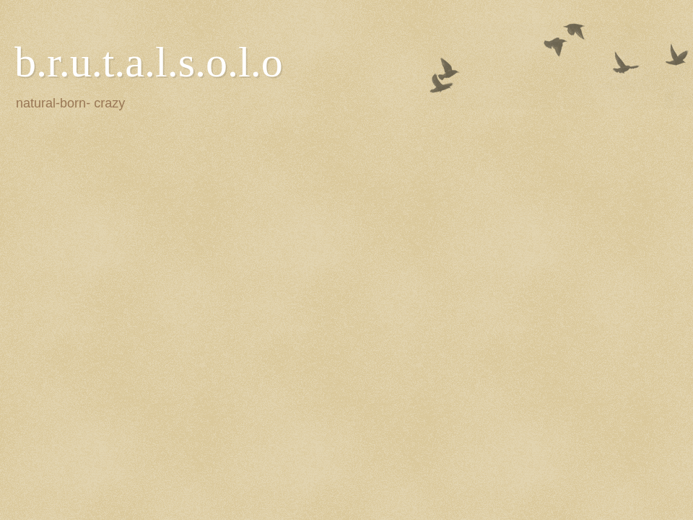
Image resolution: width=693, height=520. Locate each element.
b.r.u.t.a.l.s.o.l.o (148, 62)
